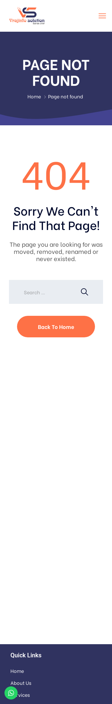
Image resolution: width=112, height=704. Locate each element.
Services (20, 694)
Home (34, 96)
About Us (20, 682)
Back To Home (56, 326)
